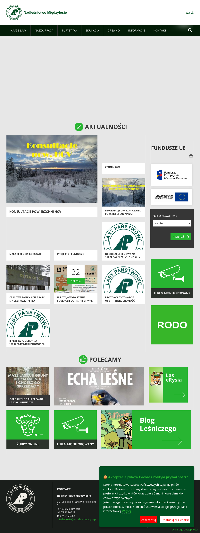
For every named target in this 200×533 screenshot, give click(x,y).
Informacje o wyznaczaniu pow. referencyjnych (123, 212)
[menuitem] (18, 30)
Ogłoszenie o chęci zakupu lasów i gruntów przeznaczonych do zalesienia (27, 404)
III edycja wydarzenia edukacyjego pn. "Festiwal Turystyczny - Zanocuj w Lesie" (75, 302)
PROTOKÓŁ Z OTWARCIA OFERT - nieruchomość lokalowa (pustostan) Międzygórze (120, 302)
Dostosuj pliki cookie (175, 520)
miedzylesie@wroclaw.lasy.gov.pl (76, 519)
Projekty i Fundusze (70, 254)
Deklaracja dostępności (184, 529)
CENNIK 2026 (112, 167)
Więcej (126, 511)
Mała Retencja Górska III (25, 254)
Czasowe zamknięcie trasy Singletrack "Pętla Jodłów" (27, 301)
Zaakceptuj (148, 520)
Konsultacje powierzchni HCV (35, 211)
